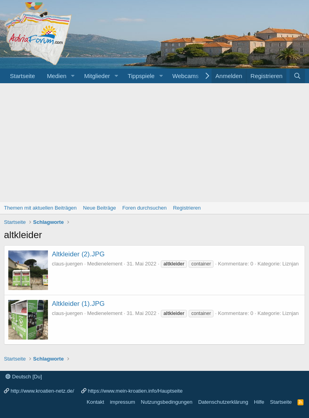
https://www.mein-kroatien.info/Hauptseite (135, 391)
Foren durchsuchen (144, 208)
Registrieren (187, 208)
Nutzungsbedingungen (167, 402)
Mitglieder (97, 76)
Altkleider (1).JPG (78, 303)
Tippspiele (141, 76)
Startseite (22, 76)
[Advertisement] (154, 142)
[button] (72, 76)
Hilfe (259, 402)
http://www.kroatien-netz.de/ (42, 391)
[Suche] (297, 76)
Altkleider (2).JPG (78, 254)
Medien (56, 76)
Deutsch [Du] (24, 377)
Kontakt (95, 402)
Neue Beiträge (99, 208)
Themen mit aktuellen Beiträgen (40, 208)
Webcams (185, 76)
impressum (122, 402)
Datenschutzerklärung (223, 402)
